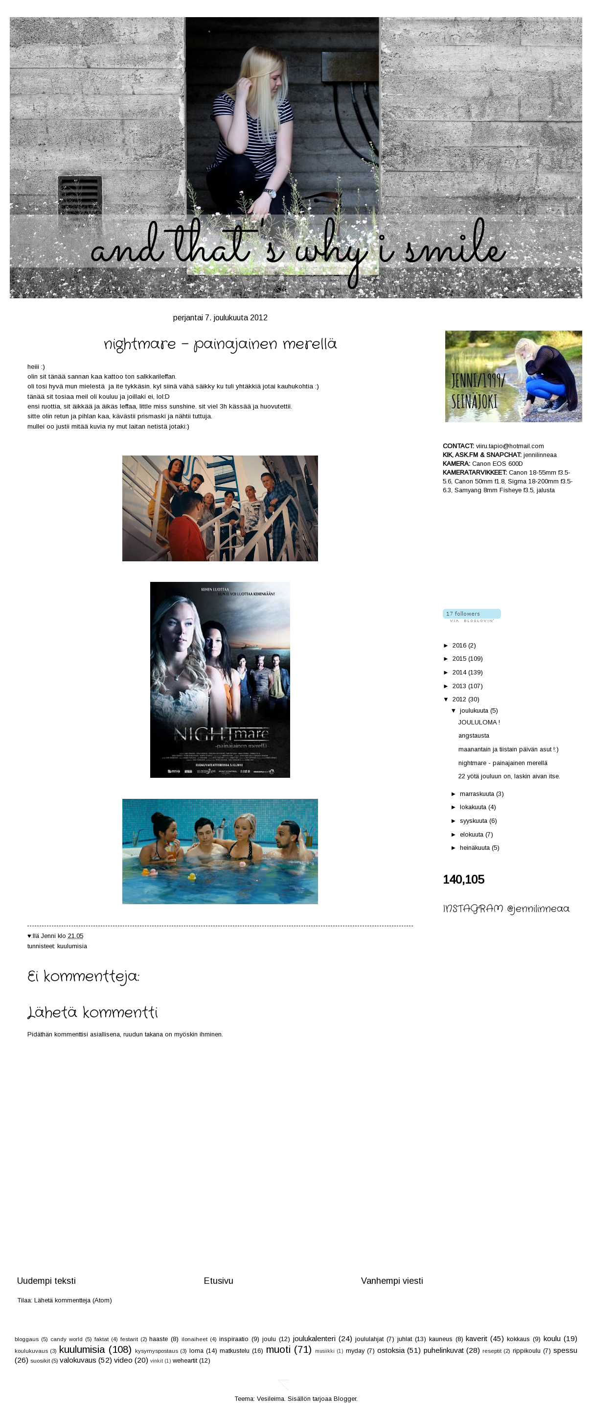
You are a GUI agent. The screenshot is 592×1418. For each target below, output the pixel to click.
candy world (66, 1339)
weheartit (185, 1360)
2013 (460, 686)
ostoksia (391, 1350)
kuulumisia (72, 946)
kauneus (441, 1339)
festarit (129, 1339)
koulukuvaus (31, 1351)
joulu (269, 1339)
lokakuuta (474, 807)
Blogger (345, 1398)
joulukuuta (475, 710)
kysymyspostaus (156, 1351)
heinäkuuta (476, 847)
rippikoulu (527, 1350)
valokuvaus (78, 1360)
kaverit (476, 1338)
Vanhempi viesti (392, 1281)
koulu (552, 1338)
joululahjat (369, 1339)
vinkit (156, 1361)
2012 (460, 699)
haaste (158, 1339)
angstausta (473, 735)
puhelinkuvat (444, 1350)
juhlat (404, 1339)
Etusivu (218, 1281)
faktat (101, 1339)
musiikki (325, 1351)
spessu (565, 1350)
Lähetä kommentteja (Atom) (73, 1300)
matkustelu (235, 1350)
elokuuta (472, 834)
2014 (460, 672)
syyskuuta (474, 820)
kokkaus (518, 1339)
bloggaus (27, 1339)
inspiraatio (234, 1339)
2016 (460, 645)
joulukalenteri (314, 1338)
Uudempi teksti (46, 1281)
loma (196, 1350)
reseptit (491, 1351)
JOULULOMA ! (479, 722)
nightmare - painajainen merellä (502, 763)
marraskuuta (478, 793)
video (123, 1360)
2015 (460, 658)
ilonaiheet (194, 1339)
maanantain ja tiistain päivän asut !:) (508, 749)
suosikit (40, 1361)
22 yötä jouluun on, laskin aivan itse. (509, 776)
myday (355, 1350)
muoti (278, 1349)
